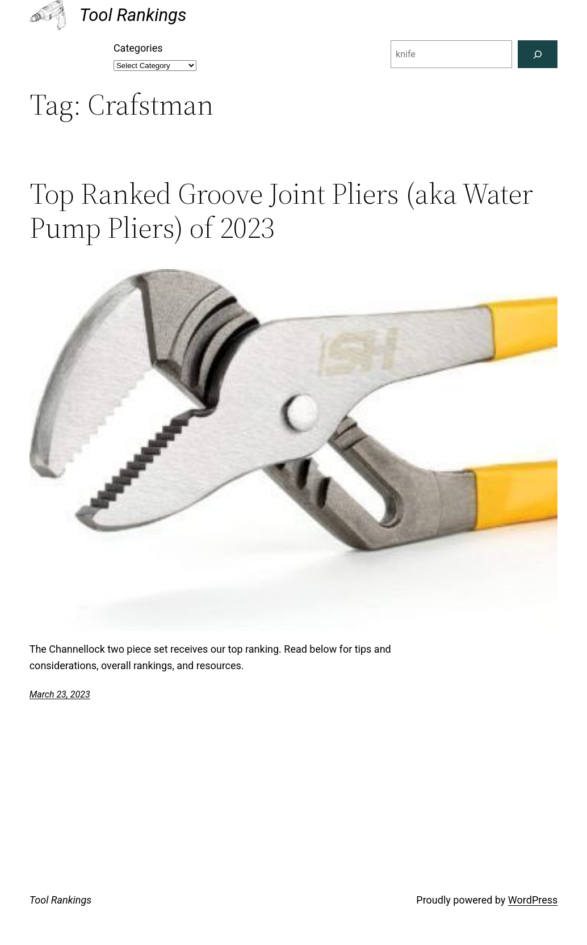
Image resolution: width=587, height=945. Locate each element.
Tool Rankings (133, 15)
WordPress (532, 900)
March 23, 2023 (60, 694)
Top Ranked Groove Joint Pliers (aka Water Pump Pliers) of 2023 (281, 211)
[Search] (538, 54)
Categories (138, 48)
